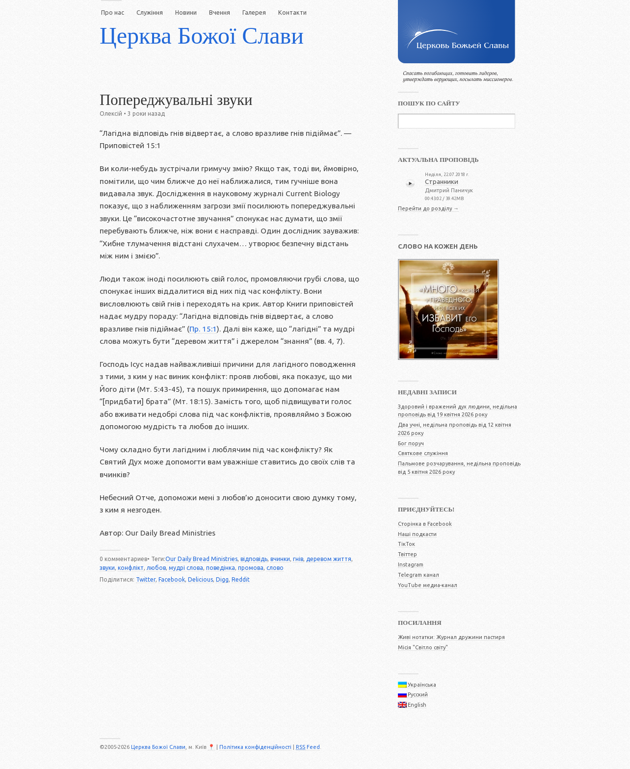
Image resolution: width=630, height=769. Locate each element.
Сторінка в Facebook (425, 524)
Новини (186, 12)
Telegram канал (418, 575)
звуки (107, 567)
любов (156, 567)
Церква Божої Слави (202, 36)
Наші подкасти (417, 534)
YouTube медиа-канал (427, 585)
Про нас (112, 12)
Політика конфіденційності (255, 747)
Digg (222, 579)
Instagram (410, 564)
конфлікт (131, 567)
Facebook (171, 579)
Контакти (292, 12)
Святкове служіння (423, 453)
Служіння (149, 12)
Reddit (241, 579)
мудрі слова (186, 567)
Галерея (254, 12)
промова (250, 567)
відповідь (253, 559)
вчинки (280, 559)
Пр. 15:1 (203, 329)
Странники (441, 181)
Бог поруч (411, 443)
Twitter (146, 579)
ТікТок (406, 544)
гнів (298, 559)
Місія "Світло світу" (423, 647)
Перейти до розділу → (428, 208)
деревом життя (328, 559)
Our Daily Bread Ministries (201, 559)
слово (275, 567)
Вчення (219, 12)
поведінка (220, 567)
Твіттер (407, 554)
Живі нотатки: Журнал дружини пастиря (451, 637)
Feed (308, 747)
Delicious (200, 579)
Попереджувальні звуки (176, 100)
